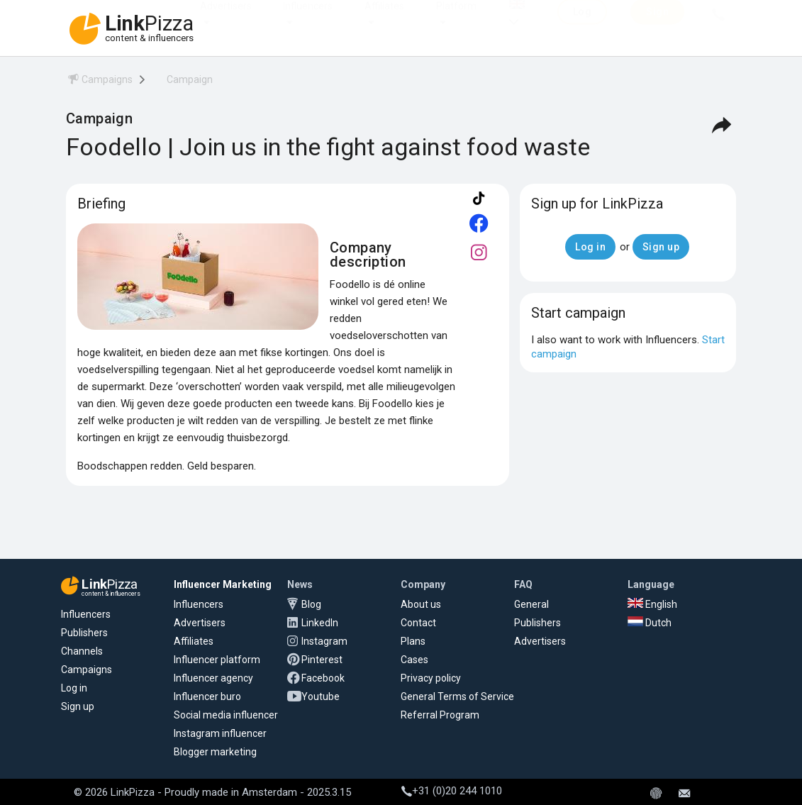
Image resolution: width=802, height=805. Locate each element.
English (652, 604)
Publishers (84, 632)
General (531, 604)
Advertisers (226, 20)
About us (421, 604)
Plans (413, 641)
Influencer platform (217, 659)
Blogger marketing (215, 751)
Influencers (308, 20)
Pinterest (321, 659)
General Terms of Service (457, 696)
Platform (456, 20)
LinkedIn (319, 622)
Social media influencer (226, 715)
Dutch (650, 622)
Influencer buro (207, 696)
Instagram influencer (220, 733)
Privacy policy (431, 678)
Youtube (320, 696)
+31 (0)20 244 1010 (451, 790)
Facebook (323, 678)
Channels (82, 651)
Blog (311, 604)
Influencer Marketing (223, 584)
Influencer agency (213, 678)
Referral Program (440, 715)
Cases (414, 659)
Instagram (324, 641)
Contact (418, 622)
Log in (74, 688)
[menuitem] (99, 82)
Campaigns (86, 669)
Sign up (77, 706)
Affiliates (384, 20)
